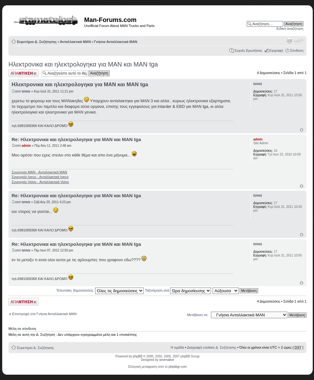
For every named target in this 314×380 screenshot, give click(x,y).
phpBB (137, 356)
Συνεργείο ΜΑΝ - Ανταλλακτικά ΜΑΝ (39, 172)
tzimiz (26, 91)
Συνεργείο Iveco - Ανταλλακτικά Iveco (40, 177)
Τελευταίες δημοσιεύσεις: (99, 290)
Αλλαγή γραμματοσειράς (298, 40)
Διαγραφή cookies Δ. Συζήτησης (211, 347)
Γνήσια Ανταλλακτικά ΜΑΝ (115, 42)
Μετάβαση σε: (197, 315)
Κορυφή (301, 130)
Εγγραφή (276, 50)
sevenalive (166, 360)
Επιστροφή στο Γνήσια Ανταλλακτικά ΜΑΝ (44, 314)
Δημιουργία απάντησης (23, 73)
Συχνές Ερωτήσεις (248, 50)
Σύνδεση (296, 50)
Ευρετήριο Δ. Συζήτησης (37, 42)
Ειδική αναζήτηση (290, 28)
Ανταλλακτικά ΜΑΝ (75, 42)
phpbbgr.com (178, 366)
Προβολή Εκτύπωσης (289, 40)
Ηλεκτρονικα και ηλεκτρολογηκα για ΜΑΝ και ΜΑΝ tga (83, 64)
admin (26, 145)
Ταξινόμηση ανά (178, 290)
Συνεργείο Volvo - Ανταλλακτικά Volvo (40, 182)
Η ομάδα (177, 347)
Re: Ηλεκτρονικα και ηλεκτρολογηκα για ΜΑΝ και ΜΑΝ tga (76, 139)
